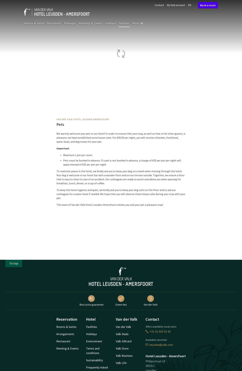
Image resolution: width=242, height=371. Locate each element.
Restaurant (54, 23)
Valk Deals (122, 334)
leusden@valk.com (159, 345)
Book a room (208, 5)
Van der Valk (150, 300)
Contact (159, 5)
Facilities (124, 23)
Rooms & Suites (34, 23)
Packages (70, 23)
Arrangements (65, 334)
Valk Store (122, 348)
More (138, 23)
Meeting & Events (67, 348)
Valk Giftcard (124, 341)
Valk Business (124, 356)
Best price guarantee (91, 300)
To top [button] (13, 263)
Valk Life (121, 363)
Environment (94, 341)
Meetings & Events (90, 23)
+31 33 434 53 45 (158, 331)
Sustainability (94, 360)
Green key (121, 300)
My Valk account (176, 5)
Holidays (110, 23)
